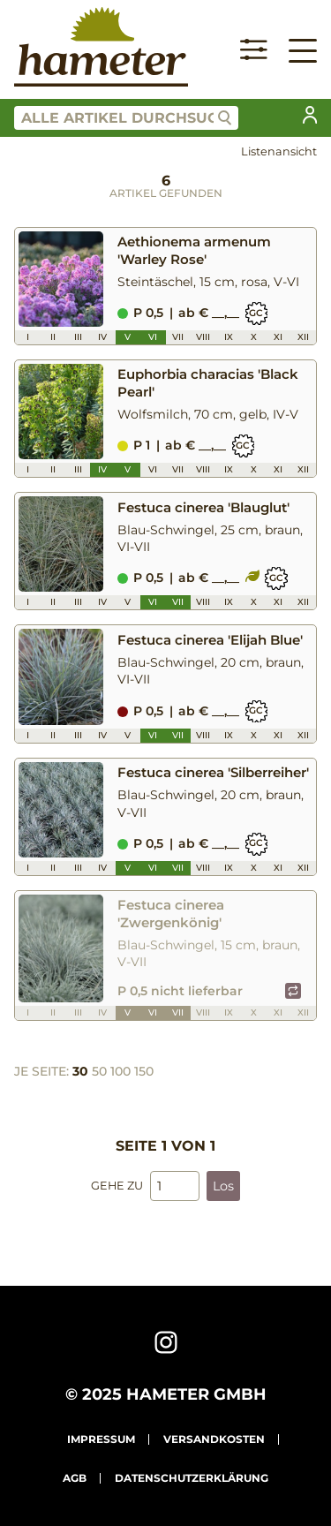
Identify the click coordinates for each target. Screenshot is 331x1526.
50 (99, 1071)
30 (80, 1071)
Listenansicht (279, 151)
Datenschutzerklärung (191, 1477)
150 (144, 1071)
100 (120, 1071)
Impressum (101, 1439)
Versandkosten (214, 1439)
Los (223, 1186)
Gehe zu (117, 1185)
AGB (75, 1477)
